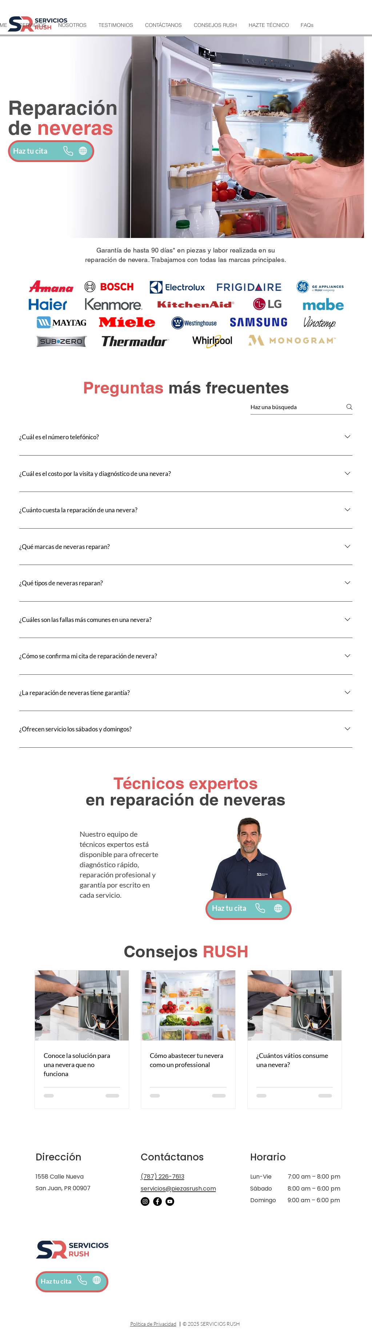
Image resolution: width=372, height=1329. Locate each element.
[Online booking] (97, 1280)
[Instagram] (145, 1201)
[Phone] (68, 151)
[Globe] (83, 151)
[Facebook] (157, 1201)
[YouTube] (169, 1201)
